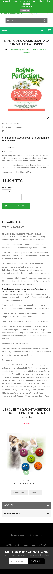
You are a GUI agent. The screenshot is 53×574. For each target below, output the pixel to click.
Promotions (12, 513)
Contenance (7, 187)
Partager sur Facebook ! (14, 127)
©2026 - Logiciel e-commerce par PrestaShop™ (26, 545)
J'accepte (25, 10)
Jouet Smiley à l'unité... (26, 483)
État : (4, 151)
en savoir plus (27, 6)
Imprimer (9, 131)
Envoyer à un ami (12, 123)
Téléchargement (13, 227)
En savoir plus (11, 222)
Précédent (20, 492)
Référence (6, 148)
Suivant (34, 492)
